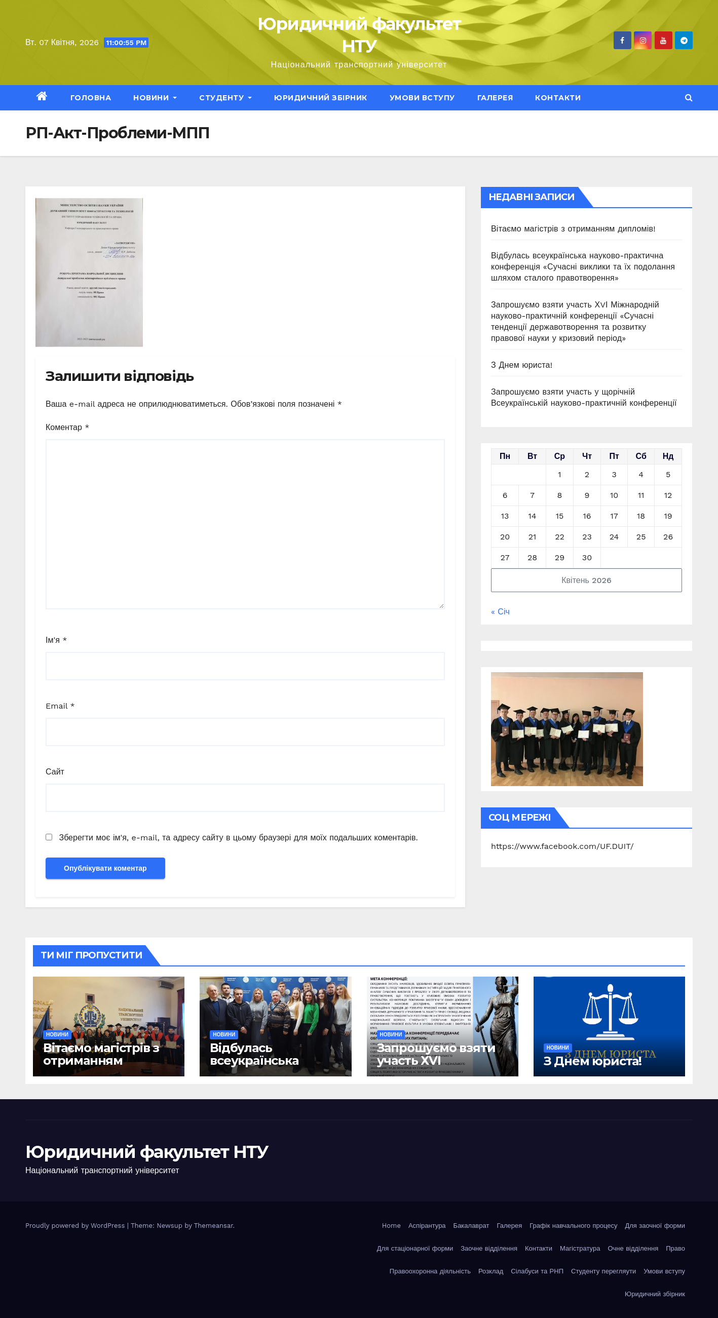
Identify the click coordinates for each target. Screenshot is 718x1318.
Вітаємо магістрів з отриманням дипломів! (573, 229)
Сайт (55, 772)
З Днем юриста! (523, 365)
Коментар (68, 427)
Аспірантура (427, 1225)
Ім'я (56, 640)
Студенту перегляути (603, 1271)
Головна (90, 97)
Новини (155, 97)
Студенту (225, 97)
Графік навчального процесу (573, 1225)
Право (675, 1248)
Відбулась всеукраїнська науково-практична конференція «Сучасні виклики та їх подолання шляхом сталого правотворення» (583, 267)
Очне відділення (633, 1248)
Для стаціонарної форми (415, 1248)
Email (60, 706)
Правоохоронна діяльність (430, 1271)
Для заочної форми (655, 1225)
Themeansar (213, 1225)
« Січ (500, 611)
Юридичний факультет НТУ (146, 1151)
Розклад (490, 1271)
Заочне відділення (489, 1248)
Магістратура (580, 1248)
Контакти (558, 97)
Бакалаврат (471, 1225)
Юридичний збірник (320, 97)
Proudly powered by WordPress (76, 1225)
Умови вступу (422, 97)
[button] (689, 97)
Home (391, 1225)
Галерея (495, 97)
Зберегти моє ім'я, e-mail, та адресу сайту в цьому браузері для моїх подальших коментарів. (238, 837)
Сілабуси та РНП (537, 1271)
